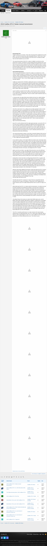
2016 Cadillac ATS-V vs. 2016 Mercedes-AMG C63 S (15, 481)
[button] (19, 10)
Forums (8, 10)
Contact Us (29, 10)
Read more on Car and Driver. (19, 464)
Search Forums (8, 12)
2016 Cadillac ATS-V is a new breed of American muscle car (14, 505)
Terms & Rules (29, 527)
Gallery (22, 10)
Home (3, 10)
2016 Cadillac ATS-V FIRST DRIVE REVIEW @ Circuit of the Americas (16, 501)
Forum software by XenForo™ (33, 543)
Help (40, 527)
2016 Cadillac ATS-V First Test (12, 489)
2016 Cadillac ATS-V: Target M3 (12, 512)
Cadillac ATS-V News (31, 489)
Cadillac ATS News (31, 477)
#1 (45, 30)
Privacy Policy (36, 527)
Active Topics (15, 10)
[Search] (45, 10)
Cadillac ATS (4, 527)
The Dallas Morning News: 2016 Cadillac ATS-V (16, 485)
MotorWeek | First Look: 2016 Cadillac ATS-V (15, 493)
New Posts (2, 12)
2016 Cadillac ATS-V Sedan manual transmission (13, 477)
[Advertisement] (23, 18)
